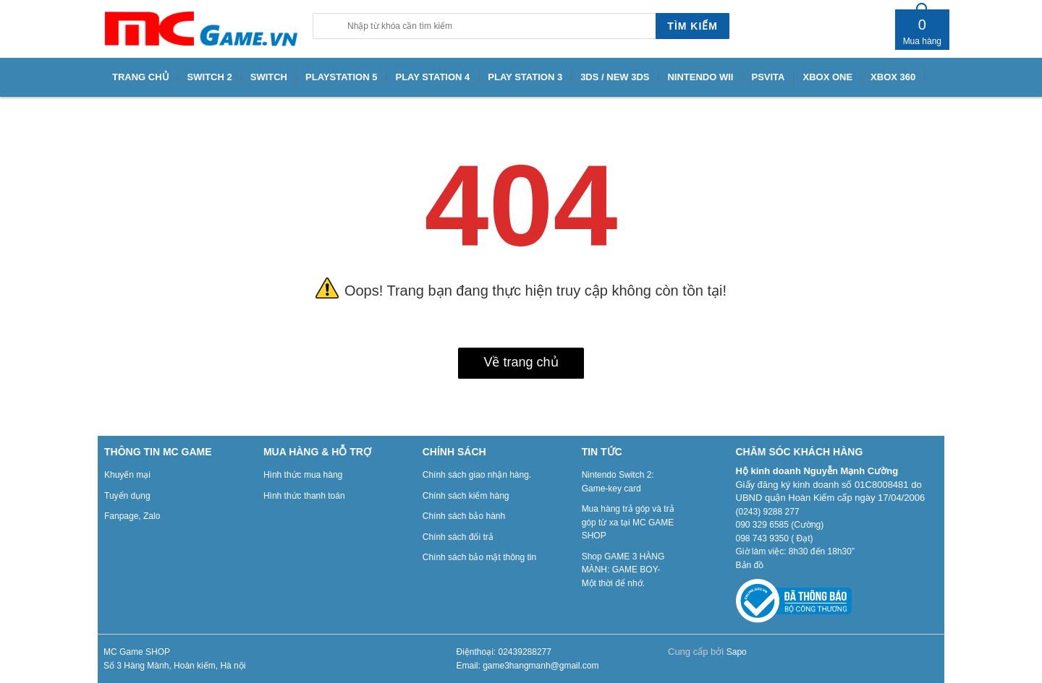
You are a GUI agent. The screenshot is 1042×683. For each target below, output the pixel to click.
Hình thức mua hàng (302, 475)
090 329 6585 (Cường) (780, 525)
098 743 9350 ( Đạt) (774, 538)
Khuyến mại (127, 475)
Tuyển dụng (127, 496)
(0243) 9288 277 (768, 512)
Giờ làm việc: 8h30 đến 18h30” (795, 551)
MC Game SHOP (136, 652)
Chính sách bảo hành (464, 516)
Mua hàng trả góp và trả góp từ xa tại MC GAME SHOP (628, 522)
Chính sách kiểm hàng (466, 496)
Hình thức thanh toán (304, 496)
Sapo (737, 652)
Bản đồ (750, 565)
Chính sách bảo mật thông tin (479, 557)
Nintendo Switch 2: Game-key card (618, 482)
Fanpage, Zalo (132, 516)
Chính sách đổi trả (458, 537)
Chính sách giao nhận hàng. (477, 475)
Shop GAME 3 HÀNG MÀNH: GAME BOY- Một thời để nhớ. (623, 569)
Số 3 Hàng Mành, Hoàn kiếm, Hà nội (174, 666)
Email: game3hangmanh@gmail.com (528, 666)
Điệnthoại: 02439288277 (504, 652)
